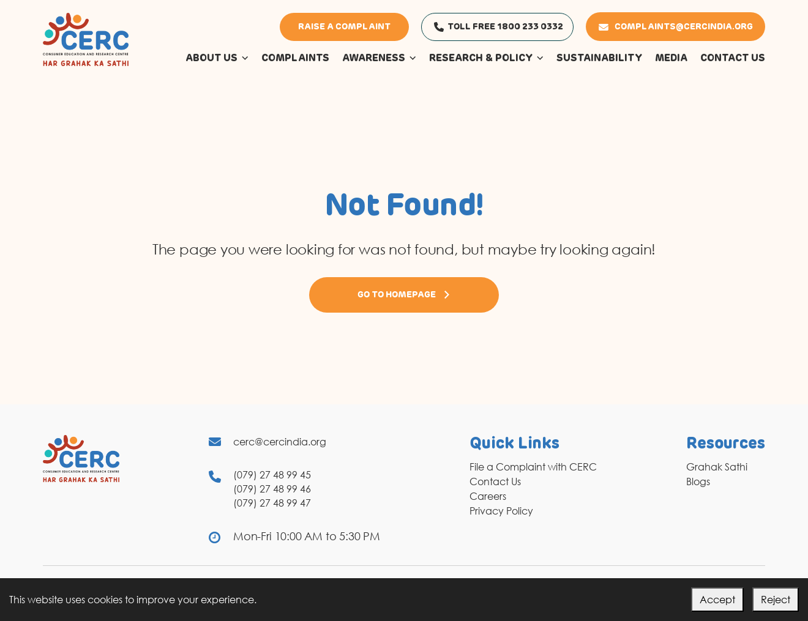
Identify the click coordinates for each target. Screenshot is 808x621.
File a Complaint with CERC (533, 467)
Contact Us (495, 481)
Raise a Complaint (344, 27)
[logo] (86, 38)
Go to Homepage (404, 295)
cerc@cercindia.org (279, 442)
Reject (775, 599)
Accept (717, 599)
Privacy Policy (501, 511)
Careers (487, 496)
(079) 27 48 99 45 (272, 475)
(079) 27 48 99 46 (272, 489)
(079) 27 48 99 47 (272, 503)
